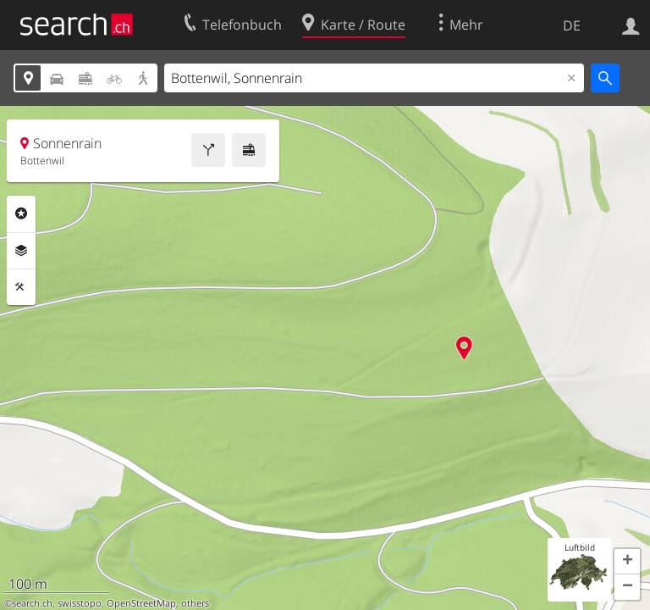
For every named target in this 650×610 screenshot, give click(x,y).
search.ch (32, 603)
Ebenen (21, 251)
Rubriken (21, 213)
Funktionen (21, 287)
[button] (627, 561)
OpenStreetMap (141, 603)
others (195, 603)
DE (572, 25)
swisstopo (80, 603)
